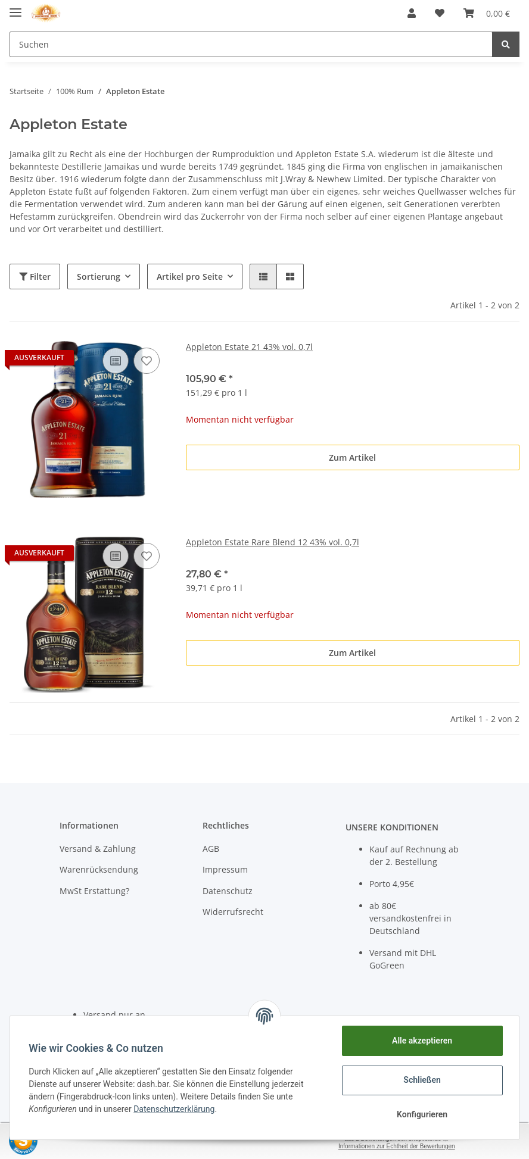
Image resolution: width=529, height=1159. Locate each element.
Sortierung (98, 276)
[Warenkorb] (486, 13)
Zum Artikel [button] (352, 457)
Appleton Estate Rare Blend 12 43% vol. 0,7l (272, 542)
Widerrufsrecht (233, 911)
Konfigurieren (421, 1114)
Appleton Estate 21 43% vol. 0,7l (249, 346)
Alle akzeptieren (421, 1040)
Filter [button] (35, 276)
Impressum (225, 869)
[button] (411, 13)
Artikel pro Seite (190, 276)
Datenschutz (228, 890)
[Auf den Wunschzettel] (146, 361)
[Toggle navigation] (15, 7)
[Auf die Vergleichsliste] (115, 361)
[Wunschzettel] (439, 13)
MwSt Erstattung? (94, 890)
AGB (211, 848)
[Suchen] (251, 44)
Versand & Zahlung (98, 848)
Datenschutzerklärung (174, 1109)
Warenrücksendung (99, 869)
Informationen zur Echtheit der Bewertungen (396, 1146)
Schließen (422, 1080)
